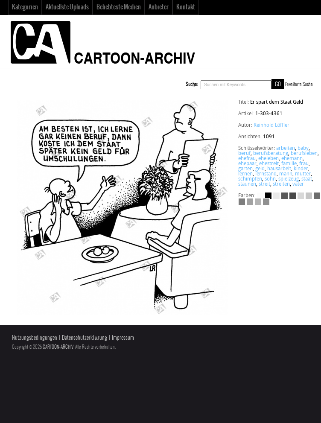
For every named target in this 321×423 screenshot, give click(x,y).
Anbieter (159, 7)
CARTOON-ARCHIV (58, 347)
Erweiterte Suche (299, 84)
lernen (245, 174)
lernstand (266, 174)
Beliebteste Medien (118, 7)
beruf (244, 153)
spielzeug (288, 179)
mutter (303, 174)
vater (298, 184)
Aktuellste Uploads (67, 7)
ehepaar (247, 163)
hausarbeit (279, 169)
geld (260, 169)
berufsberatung (270, 153)
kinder (301, 169)
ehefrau (247, 158)
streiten (281, 184)
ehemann (292, 158)
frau (304, 163)
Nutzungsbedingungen (34, 338)
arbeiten (285, 148)
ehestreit (269, 163)
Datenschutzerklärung (84, 338)
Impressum (123, 338)
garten (245, 169)
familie (289, 163)
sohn (270, 179)
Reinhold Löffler (272, 125)
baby (303, 148)
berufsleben (304, 153)
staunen (247, 184)
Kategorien (25, 7)
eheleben (268, 158)
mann (285, 174)
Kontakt (185, 7)
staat (306, 179)
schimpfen (250, 179)
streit (264, 184)
